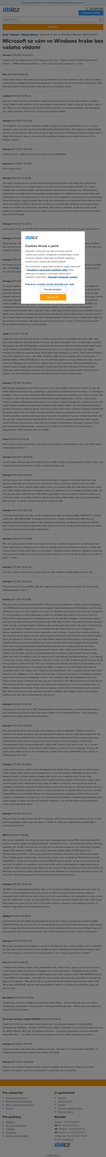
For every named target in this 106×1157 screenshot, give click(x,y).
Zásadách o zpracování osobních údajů (47, 270)
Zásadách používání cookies (63, 277)
